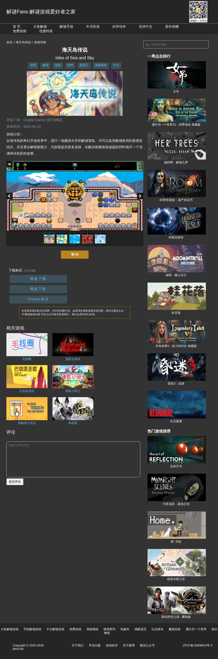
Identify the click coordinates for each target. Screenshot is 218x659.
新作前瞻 (172, 26)
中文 (116, 65)
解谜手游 (66, 26)
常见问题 (95, 645)
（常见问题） (29, 270)
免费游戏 (19, 31)
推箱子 (84, 65)
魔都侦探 (175, 629)
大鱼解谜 (40, 26)
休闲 (70, 65)
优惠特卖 (46, 31)
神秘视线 (92, 629)
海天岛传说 (23, 42)
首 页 (16, 26)
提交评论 (15, 481)
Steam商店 (38, 299)
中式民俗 (93, 26)
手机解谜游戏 (32, 629)
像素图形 (101, 65)
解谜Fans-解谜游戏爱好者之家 (41, 12)
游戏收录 (112, 645)
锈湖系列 (109, 629)
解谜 (46, 65)
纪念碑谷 (158, 629)
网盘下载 (38, 278)
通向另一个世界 (196, 629)
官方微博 (129, 645)
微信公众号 (147, 645)
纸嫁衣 (124, 629)
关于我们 (78, 645)
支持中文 (145, 26)
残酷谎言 (140, 629)
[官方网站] (54, 120)
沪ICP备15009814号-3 (197, 645)
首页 (9, 42)
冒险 (33, 65)
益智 (58, 65)
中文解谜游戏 (55, 629)
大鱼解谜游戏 (10, 629)
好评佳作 (119, 26)
